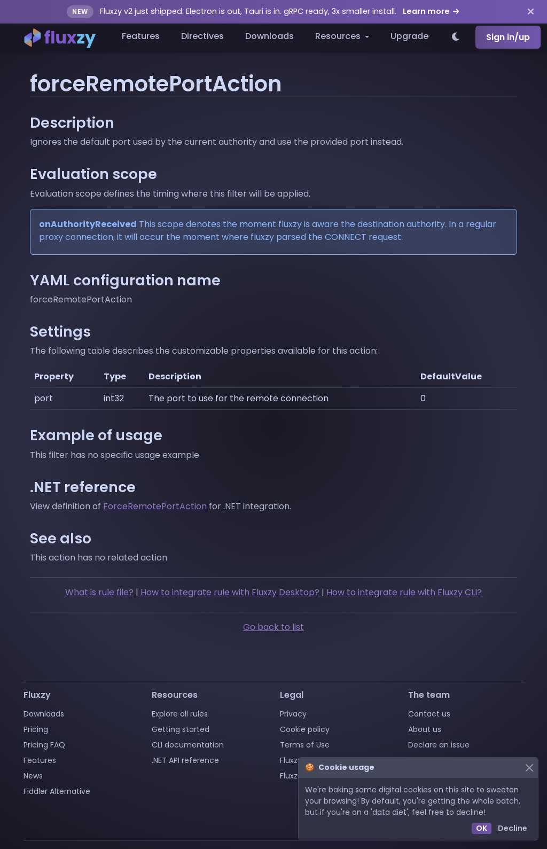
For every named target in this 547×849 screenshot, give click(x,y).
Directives (202, 36)
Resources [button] (339, 36)
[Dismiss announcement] (530, 11)
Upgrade (409, 36)
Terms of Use (305, 744)
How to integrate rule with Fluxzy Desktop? (229, 592)
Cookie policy (305, 729)
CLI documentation (188, 744)
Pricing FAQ (44, 744)
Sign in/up (508, 37)
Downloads (269, 36)
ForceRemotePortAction (155, 506)
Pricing (36, 729)
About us (424, 729)
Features (141, 36)
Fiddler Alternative (57, 791)
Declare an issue (439, 744)
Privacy (293, 713)
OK (481, 828)
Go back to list (273, 627)
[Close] (529, 767)
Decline (512, 828)
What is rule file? (99, 592)
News (33, 775)
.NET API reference (185, 760)
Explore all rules (180, 713)
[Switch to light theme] (456, 37)
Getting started (180, 729)
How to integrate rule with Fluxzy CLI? (404, 592)
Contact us (429, 713)
